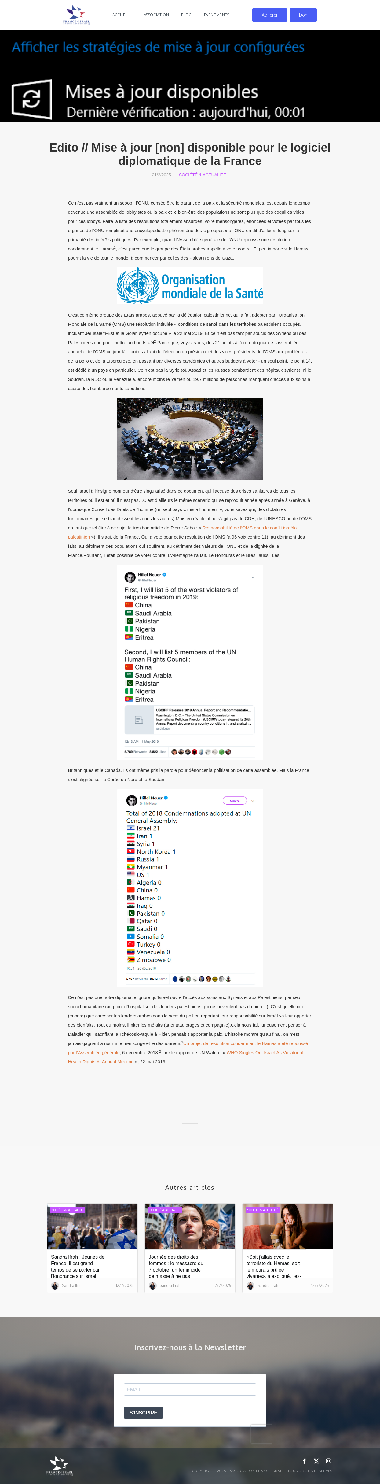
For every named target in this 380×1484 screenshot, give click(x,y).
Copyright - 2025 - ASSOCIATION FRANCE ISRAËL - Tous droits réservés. (263, 1471)
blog (186, 15)
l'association (155, 15)
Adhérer (270, 14)
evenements (216, 15)
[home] (76, 15)
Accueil (120, 15)
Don (303, 14)
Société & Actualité (202, 174)
